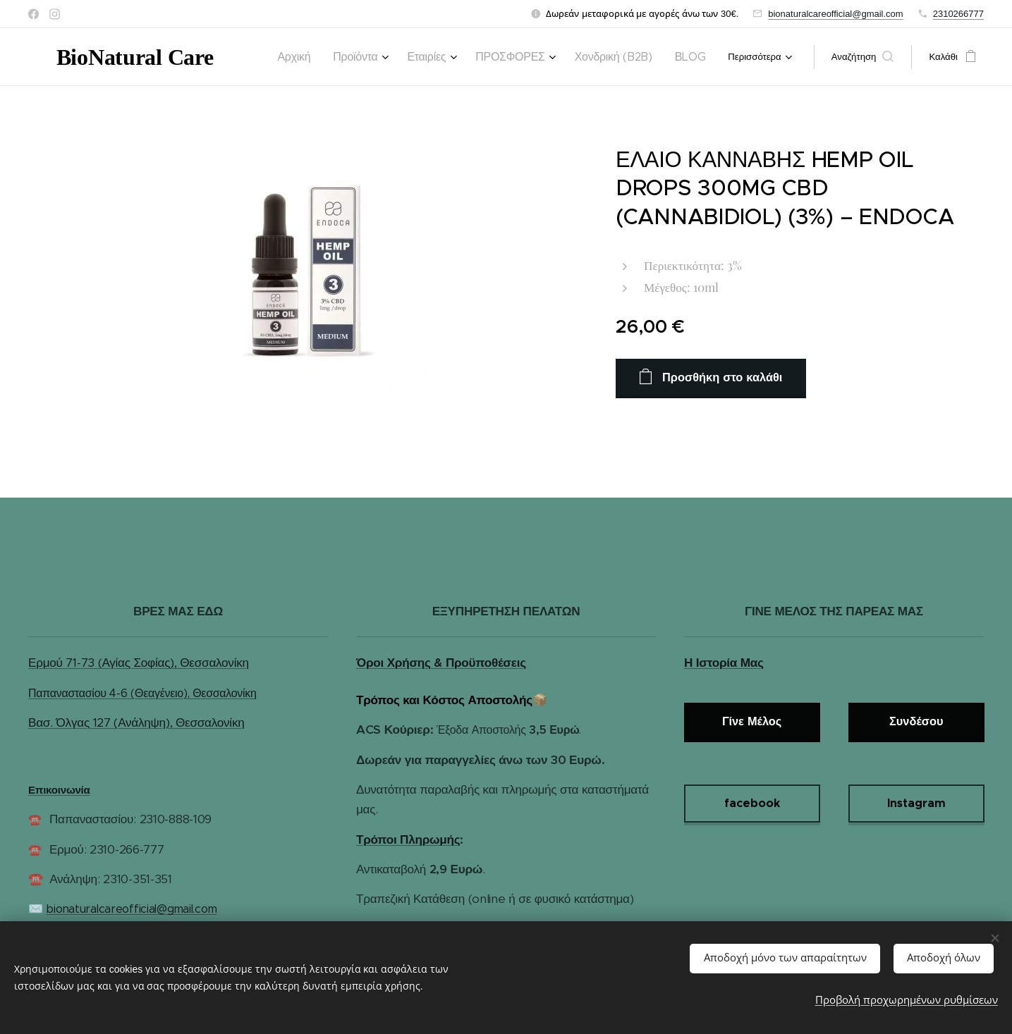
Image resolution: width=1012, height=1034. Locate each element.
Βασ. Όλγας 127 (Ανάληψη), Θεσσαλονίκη (136, 722)
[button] (863, 57)
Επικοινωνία (59, 789)
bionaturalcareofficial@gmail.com (835, 13)
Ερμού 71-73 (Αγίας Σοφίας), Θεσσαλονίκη (138, 662)
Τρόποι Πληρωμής (408, 839)
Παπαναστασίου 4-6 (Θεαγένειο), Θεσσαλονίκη (142, 693)
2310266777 (958, 13)
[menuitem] (338, 57)
